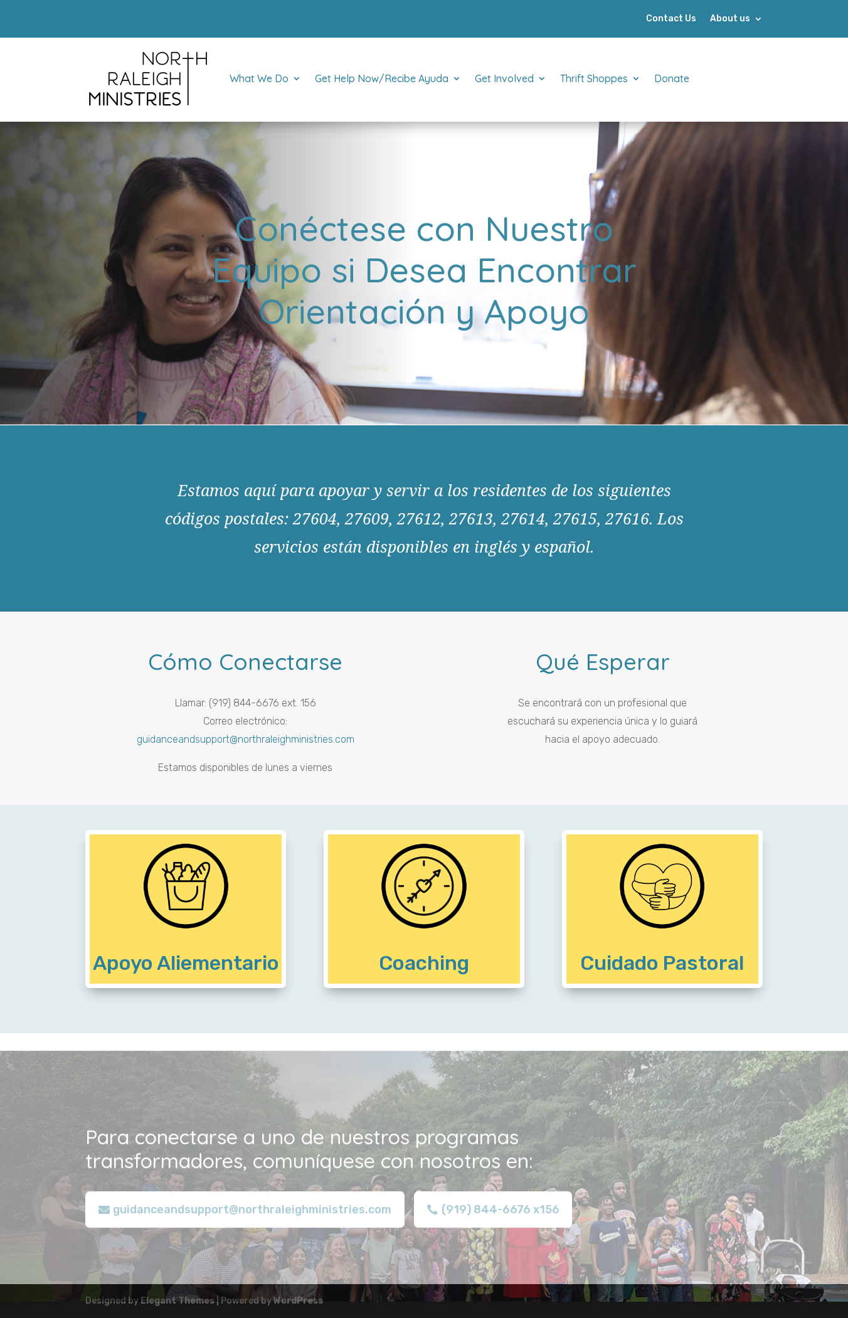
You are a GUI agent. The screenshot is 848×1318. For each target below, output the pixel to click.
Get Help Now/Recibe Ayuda (381, 78)
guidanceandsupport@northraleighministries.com (245, 739)
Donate (671, 78)
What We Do (259, 78)
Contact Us (671, 19)
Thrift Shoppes (594, 78)
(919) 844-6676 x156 (500, 1218)
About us (730, 19)
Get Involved (504, 78)
